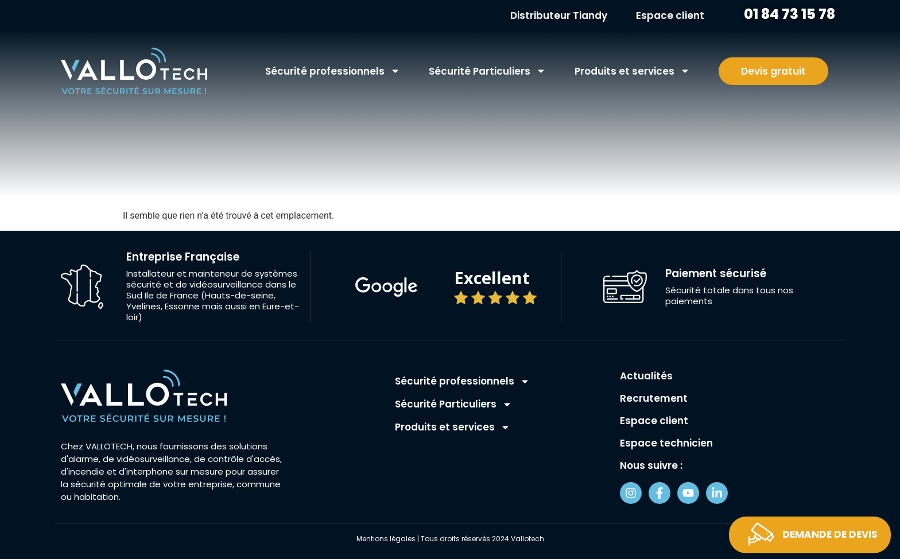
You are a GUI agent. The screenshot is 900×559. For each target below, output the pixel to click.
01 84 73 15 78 (788, 14)
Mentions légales (386, 539)
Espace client (670, 15)
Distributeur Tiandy (558, 15)
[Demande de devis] (761, 534)
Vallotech (527, 539)
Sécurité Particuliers (487, 71)
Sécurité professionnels (332, 71)
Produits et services (632, 71)
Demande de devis (830, 534)
